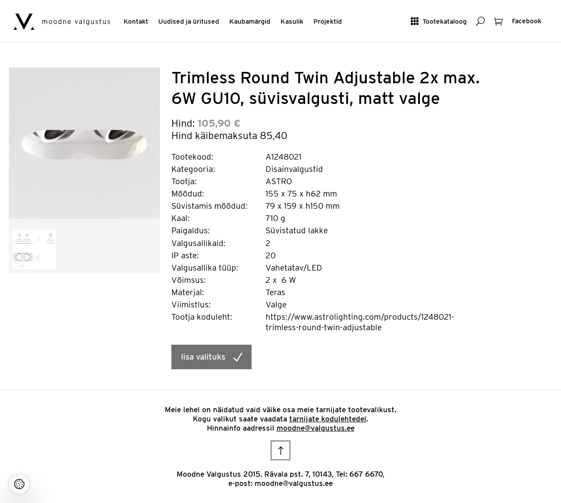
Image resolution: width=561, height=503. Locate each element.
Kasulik (291, 21)
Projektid (327, 21)
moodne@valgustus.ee (316, 428)
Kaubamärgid (249, 21)
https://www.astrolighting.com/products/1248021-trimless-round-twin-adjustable (360, 322)
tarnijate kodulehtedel (327, 418)
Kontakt (136, 21)
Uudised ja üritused (188, 21)
